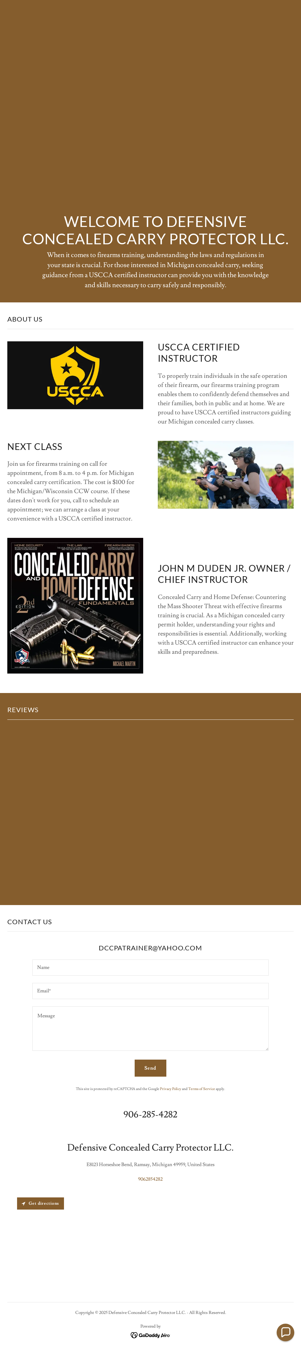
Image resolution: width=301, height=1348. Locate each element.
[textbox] (150, 968)
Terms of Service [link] (201, 1089)
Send (150, 1068)
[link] (151, 1334)
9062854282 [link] (150, 1179)
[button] (285, 1332)
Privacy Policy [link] (170, 1089)
